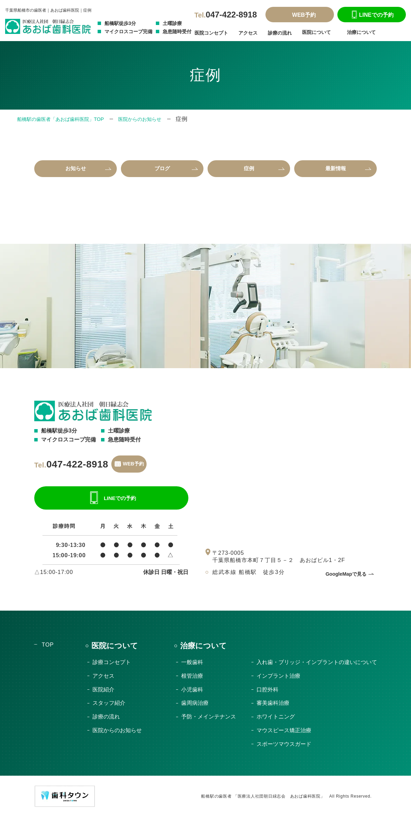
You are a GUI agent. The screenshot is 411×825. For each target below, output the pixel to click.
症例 (249, 170)
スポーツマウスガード (284, 751)
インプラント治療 (278, 683)
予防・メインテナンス (208, 724)
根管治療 (192, 683)
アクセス (248, 33)
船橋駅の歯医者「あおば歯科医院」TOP (69, 119)
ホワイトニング (276, 724)
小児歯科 (192, 697)
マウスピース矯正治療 (284, 738)
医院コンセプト (211, 33)
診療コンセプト (111, 670)
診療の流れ (280, 33)
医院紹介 (103, 697)
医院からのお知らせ (163, 119)
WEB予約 (300, 15)
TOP (48, 652)
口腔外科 (267, 697)
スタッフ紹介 (108, 711)
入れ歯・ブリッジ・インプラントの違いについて (317, 670)
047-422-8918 (226, 14)
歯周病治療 (195, 711)
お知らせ (76, 170)
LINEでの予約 (371, 15)
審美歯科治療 (273, 711)
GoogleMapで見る (343, 581)
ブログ (162, 170)
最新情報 (336, 170)
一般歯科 (192, 670)
